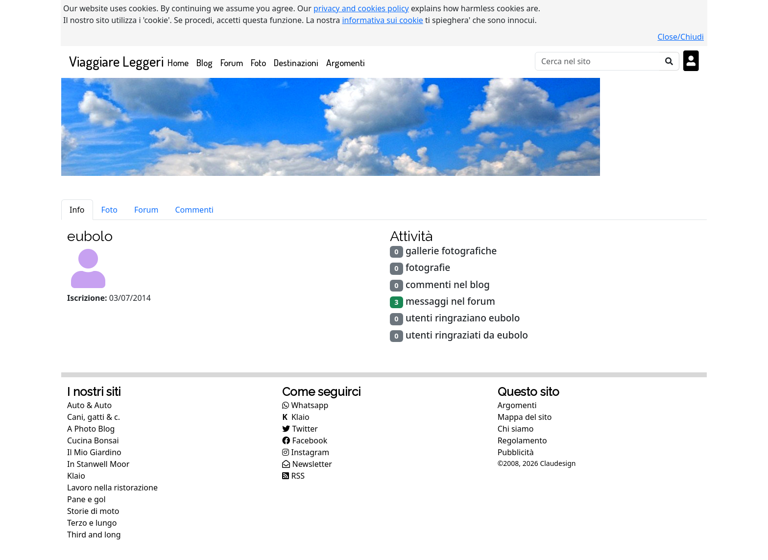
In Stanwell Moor (98, 464)
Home (180, 62)
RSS (293, 475)
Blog (204, 62)
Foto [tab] (109, 209)
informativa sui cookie (382, 20)
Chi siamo (516, 428)
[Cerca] (597, 61)
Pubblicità (516, 452)
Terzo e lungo (92, 522)
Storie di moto (93, 511)
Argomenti (345, 62)
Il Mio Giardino (94, 452)
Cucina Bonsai (93, 440)
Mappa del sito (525, 417)
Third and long (94, 534)
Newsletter (307, 464)
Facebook (304, 440)
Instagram (305, 452)
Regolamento (522, 440)
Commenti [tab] (194, 209)
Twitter (300, 428)
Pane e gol (86, 499)
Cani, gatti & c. (93, 417)
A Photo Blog (91, 428)
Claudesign (558, 463)
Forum (231, 62)
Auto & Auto (89, 405)
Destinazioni (296, 62)
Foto (258, 62)
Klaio (76, 475)
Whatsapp (305, 405)
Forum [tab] (146, 209)
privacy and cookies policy (361, 8)
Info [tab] (77, 209)
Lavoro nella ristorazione (112, 487)
